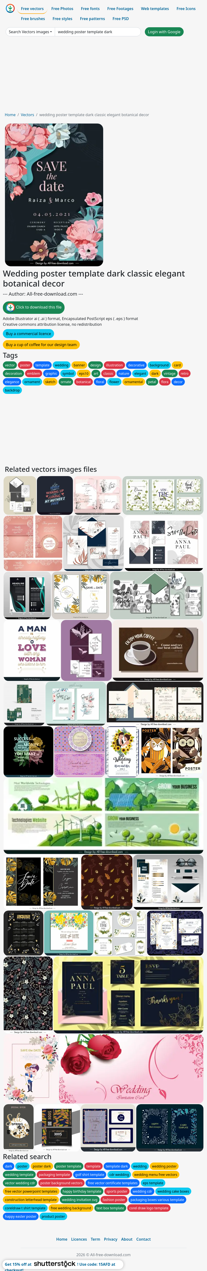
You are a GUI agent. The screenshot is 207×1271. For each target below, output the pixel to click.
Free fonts (90, 8)
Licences (79, 1239)
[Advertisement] (103, 76)
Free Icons (186, 8)
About (126, 1239)
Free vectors (32, 8)
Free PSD (121, 18)
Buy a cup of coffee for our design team (41, 344)
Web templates (155, 8)
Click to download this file (33, 307)
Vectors (27, 114)
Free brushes (33, 18)
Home (10, 114)
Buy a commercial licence (28, 333)
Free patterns (92, 18)
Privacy (110, 1239)
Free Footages (120, 8)
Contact (143, 1239)
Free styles (62, 18)
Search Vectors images (29, 31)
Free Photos (62, 8)
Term (95, 1239)
